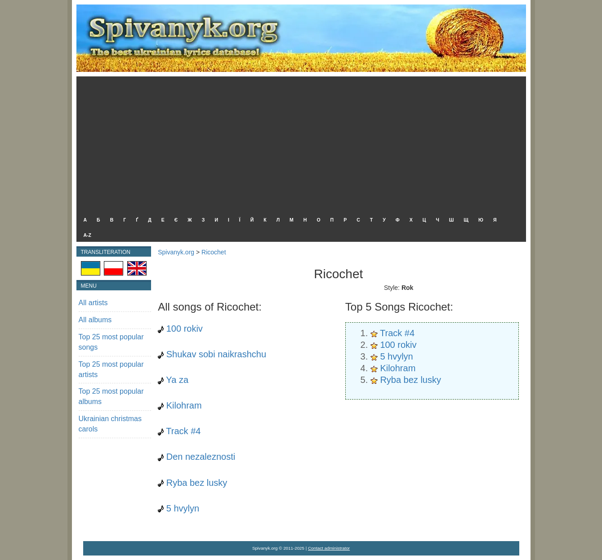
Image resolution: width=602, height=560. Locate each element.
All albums (95, 320)
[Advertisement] (299, 144)
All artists (93, 303)
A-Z (88, 235)
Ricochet (213, 252)
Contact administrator (329, 548)
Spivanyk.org (176, 252)
